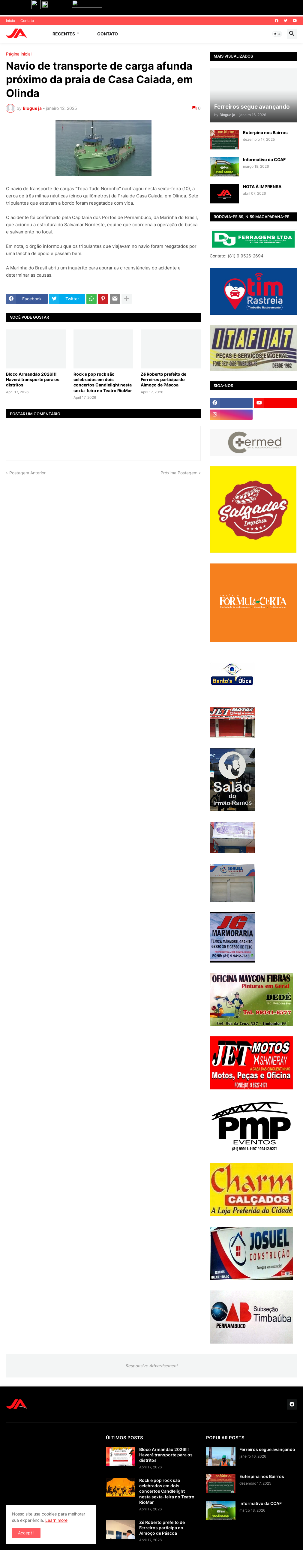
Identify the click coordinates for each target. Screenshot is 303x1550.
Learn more (56, 1520)
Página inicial (19, 54)
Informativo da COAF (264, 159)
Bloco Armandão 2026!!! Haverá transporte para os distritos (32, 379)
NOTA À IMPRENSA (262, 186)
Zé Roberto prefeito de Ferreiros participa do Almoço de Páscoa (163, 379)
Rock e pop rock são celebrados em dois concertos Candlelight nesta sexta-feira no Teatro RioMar (103, 382)
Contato (27, 20)
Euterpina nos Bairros (265, 132)
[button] (277, 34)
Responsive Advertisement (151, 1365)
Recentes (63, 33)
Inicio (10, 20)
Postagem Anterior (27, 472)
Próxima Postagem (178, 472)
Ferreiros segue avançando (267, 1449)
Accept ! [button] (26, 1532)
